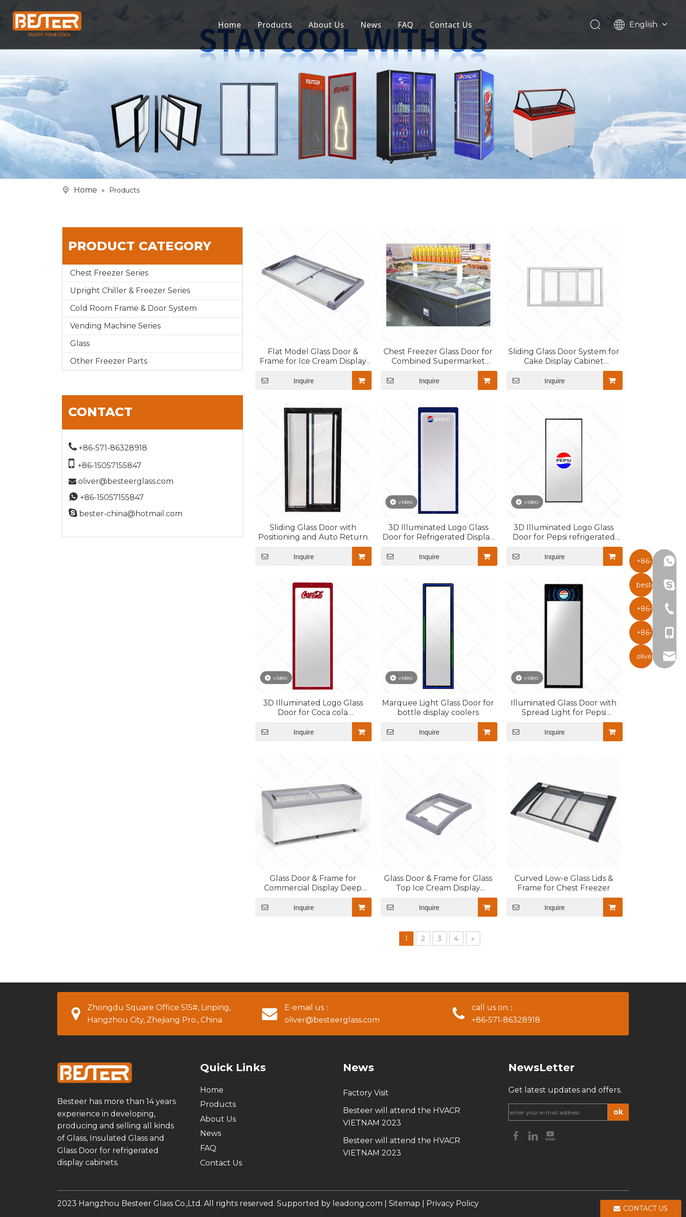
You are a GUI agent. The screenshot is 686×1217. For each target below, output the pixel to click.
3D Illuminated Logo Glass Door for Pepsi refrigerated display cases (564, 532)
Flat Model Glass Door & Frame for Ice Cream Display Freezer (313, 356)
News (373, 26)
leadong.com (358, 1203)
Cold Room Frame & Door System (133, 308)
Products (277, 26)
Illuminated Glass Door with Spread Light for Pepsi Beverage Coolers (563, 707)
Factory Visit (366, 1092)
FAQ (407, 26)
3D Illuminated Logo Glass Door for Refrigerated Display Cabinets (438, 532)
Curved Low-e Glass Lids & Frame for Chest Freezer (563, 883)
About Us (328, 26)
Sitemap (404, 1203)
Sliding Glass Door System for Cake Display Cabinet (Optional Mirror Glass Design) (563, 356)
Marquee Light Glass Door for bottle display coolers (438, 707)
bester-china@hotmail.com (130, 513)
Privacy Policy (452, 1203)
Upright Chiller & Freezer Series (130, 290)
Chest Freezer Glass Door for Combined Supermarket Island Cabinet (438, 356)
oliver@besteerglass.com (125, 481)
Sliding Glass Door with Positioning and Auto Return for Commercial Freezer (313, 532)
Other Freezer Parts (108, 361)
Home (231, 26)
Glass (80, 343)
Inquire (284, 380)
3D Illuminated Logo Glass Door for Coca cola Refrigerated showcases (313, 707)
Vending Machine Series (115, 325)
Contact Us (453, 26)
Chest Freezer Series (109, 272)
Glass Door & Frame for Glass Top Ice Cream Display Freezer (438, 883)
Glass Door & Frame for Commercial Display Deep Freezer (313, 883)
